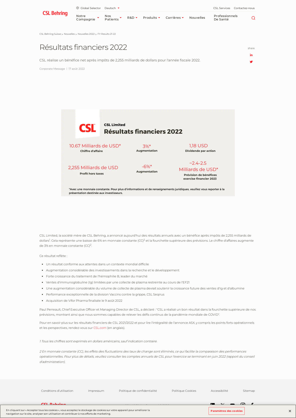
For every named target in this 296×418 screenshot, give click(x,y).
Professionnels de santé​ (226, 17)
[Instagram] (241, 405)
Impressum (96, 391)
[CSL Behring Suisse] (50, 33)
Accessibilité (219, 391)
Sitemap (249, 391)
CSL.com (99, 328)
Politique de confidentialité (138, 391)
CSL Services (221, 8)
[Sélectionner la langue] (113, 8)
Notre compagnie (88, 17)
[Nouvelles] (69, 33)
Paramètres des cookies (227, 413)
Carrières (176, 18)
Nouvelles (197, 17)
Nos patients (114, 17)
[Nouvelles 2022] (86, 33)
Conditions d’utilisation (57, 391)
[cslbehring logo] (55, 14)
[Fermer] (290, 413)
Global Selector (88, 8)
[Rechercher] (253, 18)
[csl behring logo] (52, 405)
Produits (152, 18)
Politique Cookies (184, 391)
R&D (133, 18)
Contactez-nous (244, 8)
